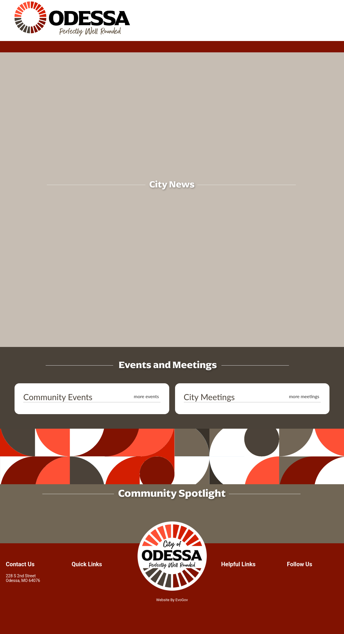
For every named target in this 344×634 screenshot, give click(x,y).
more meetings (304, 396)
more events (146, 396)
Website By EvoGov (172, 600)
